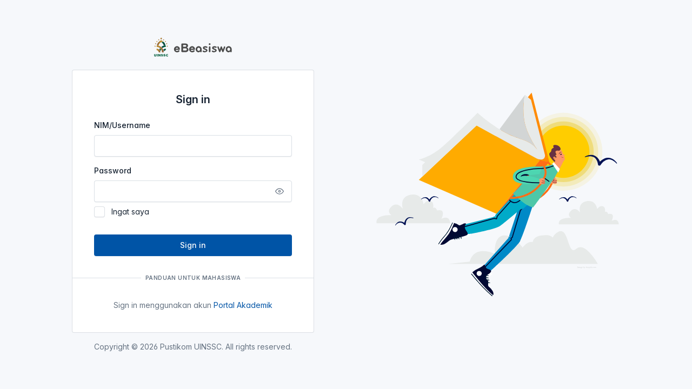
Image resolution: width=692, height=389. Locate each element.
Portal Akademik (243, 305)
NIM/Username (122, 125)
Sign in (193, 245)
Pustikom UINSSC (191, 346)
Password (112, 170)
